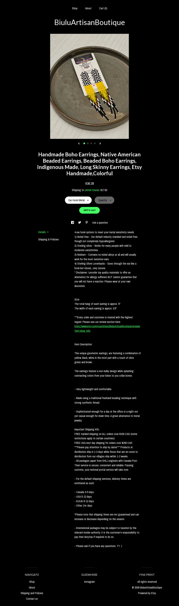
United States (92, 190)
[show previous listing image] (79, 144)
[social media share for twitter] (80, 222)
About (88, 8)
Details (43, 232)
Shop (74, 8)
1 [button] (84, 143)
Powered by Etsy (147, 593)
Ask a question (100, 222)
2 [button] (88, 143)
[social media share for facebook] (73, 222)
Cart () (103, 8)
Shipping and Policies (32, 593)
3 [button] (91, 143)
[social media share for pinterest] (87, 222)
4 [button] (95, 143)
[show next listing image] (100, 144)
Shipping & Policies (48, 239)
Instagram (89, 582)
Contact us (32, 599)
